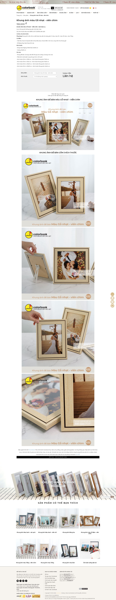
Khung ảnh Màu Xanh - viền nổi (47, 532)
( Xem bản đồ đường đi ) (32, 586)
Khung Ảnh (63, 12)
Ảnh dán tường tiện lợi (89, 562)
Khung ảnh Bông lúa (69, 532)
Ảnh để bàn (53, 12)
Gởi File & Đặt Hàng (50, 578)
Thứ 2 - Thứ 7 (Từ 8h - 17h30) (44, 8)
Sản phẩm (25, 15)
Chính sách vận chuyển (51, 580)
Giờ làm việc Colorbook (51, 589)
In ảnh (72, 12)
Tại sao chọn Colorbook (51, 576)
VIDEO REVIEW (71, 8)
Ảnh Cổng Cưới (42, 12)
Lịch (78, 12)
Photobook (21, 12)
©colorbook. (32, 450)
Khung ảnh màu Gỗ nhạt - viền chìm (39, 15)
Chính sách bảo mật (50, 587)
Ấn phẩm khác (86, 12)
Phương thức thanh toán (50, 582)
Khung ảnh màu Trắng (47, 562)
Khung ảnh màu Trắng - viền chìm (26, 562)
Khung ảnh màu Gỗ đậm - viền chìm (90, 533)
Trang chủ (19, 15)
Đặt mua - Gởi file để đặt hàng (58, 457)
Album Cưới (31, 12)
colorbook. (58, 593)
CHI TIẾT (78, 454)
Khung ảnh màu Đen (69, 562)
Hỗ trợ (46, 574)
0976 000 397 (58, 8)
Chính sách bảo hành (50, 585)
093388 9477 (60, 10)
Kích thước (24, 76)
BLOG (77, 8)
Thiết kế (96, 12)
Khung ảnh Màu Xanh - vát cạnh (26, 532)
